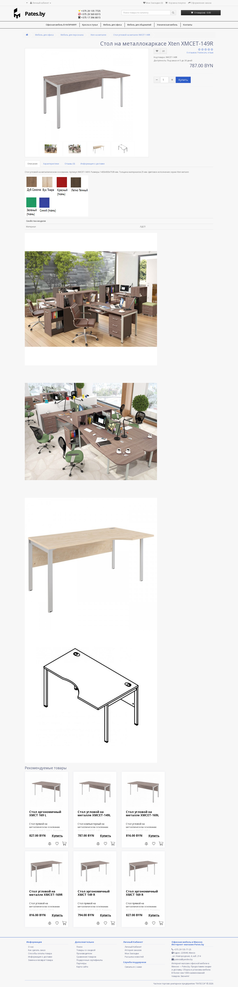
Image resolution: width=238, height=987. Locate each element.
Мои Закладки (132, 953)
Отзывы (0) (70, 163)
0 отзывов (191, 52)
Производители (84, 953)
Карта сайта (82, 966)
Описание (32, 163)
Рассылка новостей (134, 956)
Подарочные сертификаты (90, 960)
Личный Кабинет (133, 946)
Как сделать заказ (36, 950)
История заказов (133, 950)
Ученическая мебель (167, 24)
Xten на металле (98, 34)
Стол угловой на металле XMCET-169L (142, 813)
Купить (183, 80)
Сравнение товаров (86, 956)
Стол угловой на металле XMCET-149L (94, 813)
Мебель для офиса (112, 24)
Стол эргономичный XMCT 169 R (142, 893)
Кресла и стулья (90, 24)
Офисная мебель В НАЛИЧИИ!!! (61, 24)
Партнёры (81, 963)
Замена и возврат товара (40, 960)
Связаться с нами (133, 966)
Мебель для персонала (72, 34)
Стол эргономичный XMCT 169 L (45, 813)
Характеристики (51, 163)
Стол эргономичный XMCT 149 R (94, 893)
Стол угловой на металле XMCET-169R (45, 893)
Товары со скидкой (86, 950)
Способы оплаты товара (40, 953)
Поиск (79, 946)
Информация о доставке (92, 163)
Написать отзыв (205, 52)
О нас (31, 946)
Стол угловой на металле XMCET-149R (131, 34)
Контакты (187, 24)
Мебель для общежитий (139, 24)
